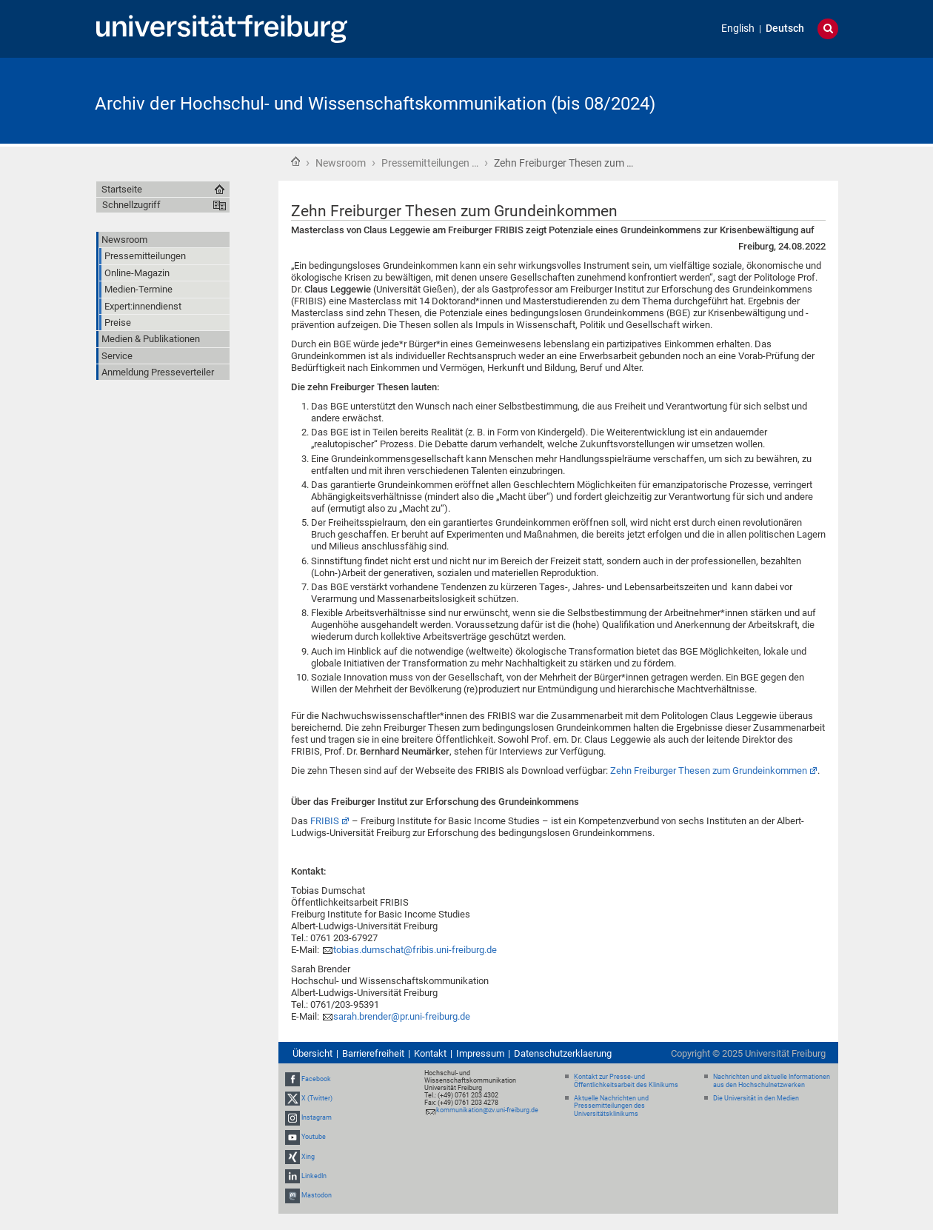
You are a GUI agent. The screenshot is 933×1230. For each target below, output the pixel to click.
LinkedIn (314, 1176)
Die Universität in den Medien (756, 1098)
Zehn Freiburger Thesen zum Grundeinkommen (708, 770)
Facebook (316, 1079)
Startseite (295, 161)
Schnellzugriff (131, 204)
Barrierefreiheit (373, 1053)
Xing (308, 1156)
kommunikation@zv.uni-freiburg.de (487, 1110)
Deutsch (785, 28)
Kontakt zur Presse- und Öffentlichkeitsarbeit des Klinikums (626, 1081)
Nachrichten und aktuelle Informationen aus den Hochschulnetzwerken (771, 1081)
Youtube (313, 1137)
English (738, 28)
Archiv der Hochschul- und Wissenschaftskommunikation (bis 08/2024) (375, 103)
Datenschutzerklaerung (563, 1053)
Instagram (316, 1117)
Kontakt (430, 1053)
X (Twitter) (316, 1098)
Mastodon (316, 1195)
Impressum (480, 1053)
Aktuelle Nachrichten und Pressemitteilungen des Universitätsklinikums (611, 1106)
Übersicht (312, 1053)
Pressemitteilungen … (429, 163)
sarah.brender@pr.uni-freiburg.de (401, 1016)
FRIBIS (324, 820)
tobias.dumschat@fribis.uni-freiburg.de (415, 949)
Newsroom (340, 163)
